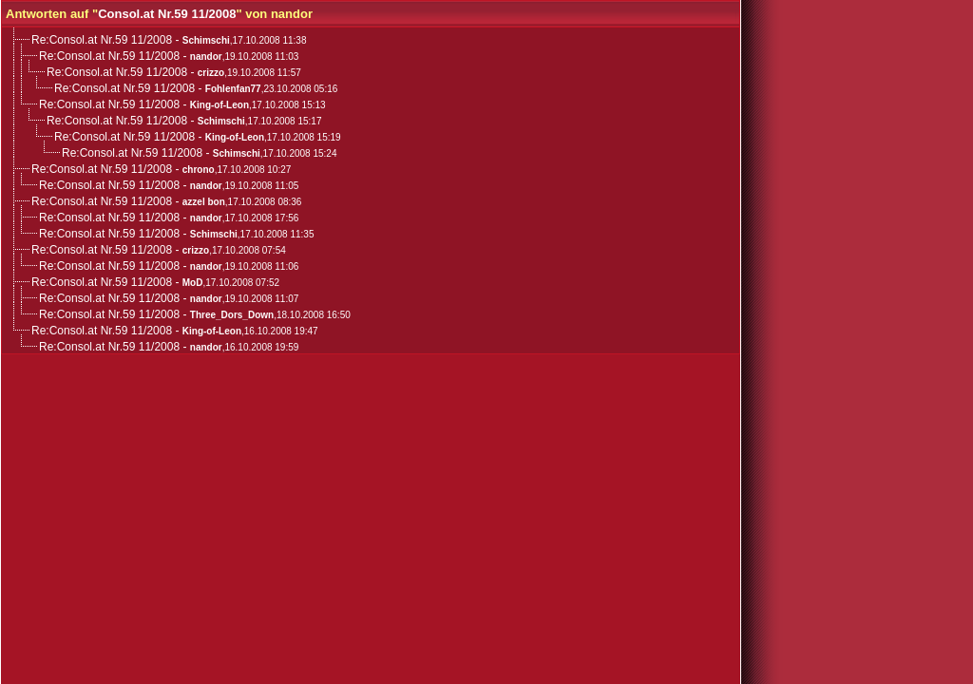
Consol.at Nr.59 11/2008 (167, 14)
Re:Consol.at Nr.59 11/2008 (101, 40)
